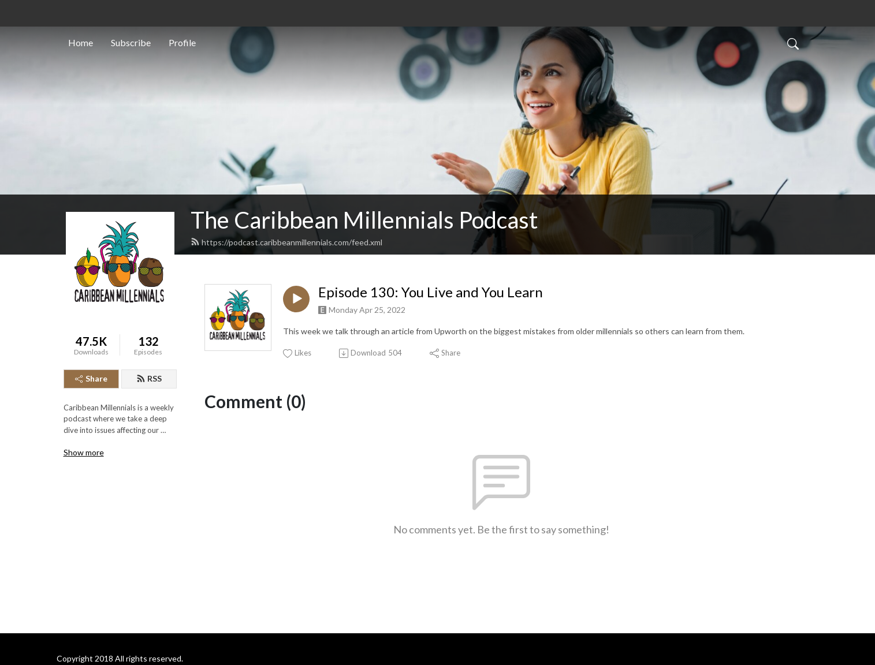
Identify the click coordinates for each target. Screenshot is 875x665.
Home (80, 42)
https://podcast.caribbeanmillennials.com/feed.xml (286, 242)
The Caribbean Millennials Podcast (364, 220)
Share (91, 378)
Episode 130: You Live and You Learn (430, 292)
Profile (182, 42)
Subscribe (131, 42)
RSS (149, 378)
